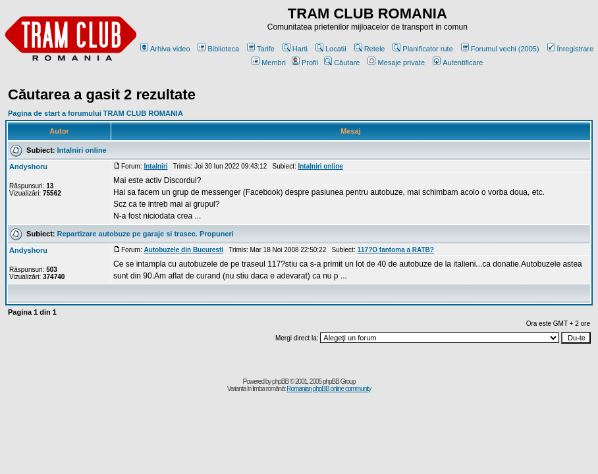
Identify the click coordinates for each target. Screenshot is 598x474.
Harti (295, 49)
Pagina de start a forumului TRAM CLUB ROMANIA (95, 113)
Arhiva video (165, 49)
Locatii (330, 49)
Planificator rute (422, 49)
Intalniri (155, 166)
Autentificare (458, 62)
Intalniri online (82, 150)
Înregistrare (570, 49)
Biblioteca (218, 49)
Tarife (261, 49)
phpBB (280, 381)
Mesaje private (396, 62)
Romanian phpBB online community (328, 388)
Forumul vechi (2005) (500, 49)
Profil (305, 62)
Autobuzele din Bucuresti (183, 249)
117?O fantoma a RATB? (395, 249)
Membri (269, 62)
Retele (369, 49)
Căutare (342, 62)
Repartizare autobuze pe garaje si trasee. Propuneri (145, 234)
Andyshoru (28, 167)
